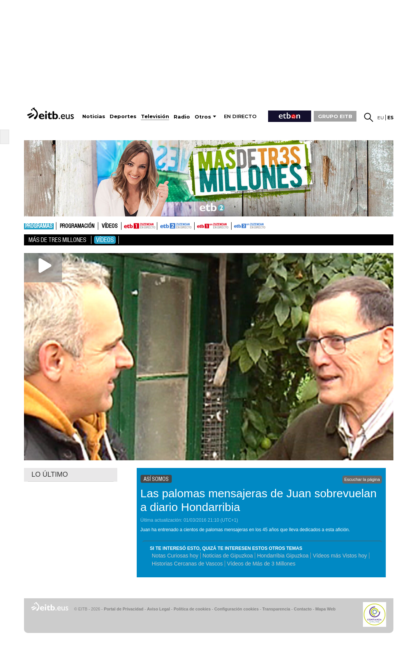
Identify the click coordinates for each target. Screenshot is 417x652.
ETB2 (176, 226)
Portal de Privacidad (124, 609)
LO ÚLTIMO (50, 474)
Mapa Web (325, 609)
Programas (39, 226)
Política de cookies (192, 609)
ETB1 (139, 226)
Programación (77, 226)
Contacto (303, 609)
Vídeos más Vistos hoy (340, 556)
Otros (203, 117)
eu (380, 117)
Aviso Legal (158, 609)
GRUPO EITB (335, 116)
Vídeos (110, 226)
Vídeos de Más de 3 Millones (261, 564)
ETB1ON (198, 225)
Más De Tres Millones (57, 240)
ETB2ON (235, 225)
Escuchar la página (362, 479)
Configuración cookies (236, 609)
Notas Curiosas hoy (175, 556)
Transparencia (276, 609)
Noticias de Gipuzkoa (228, 556)
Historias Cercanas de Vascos (187, 564)
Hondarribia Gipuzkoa (282, 556)
